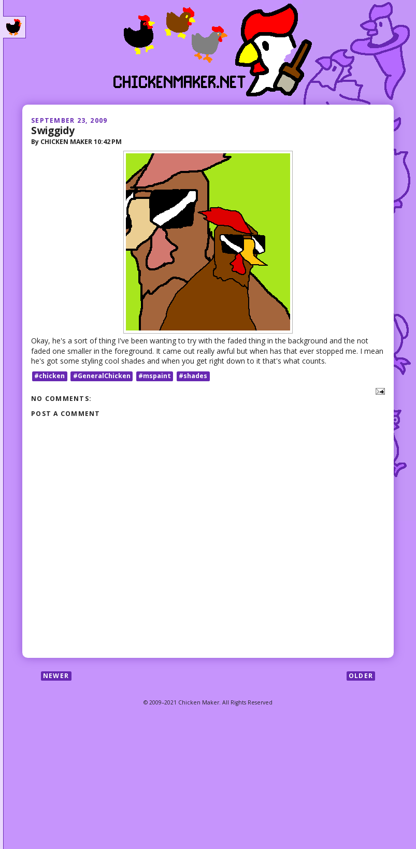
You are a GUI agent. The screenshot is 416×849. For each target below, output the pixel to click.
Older (361, 675)
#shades (193, 375)
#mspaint (154, 375)
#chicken (49, 375)
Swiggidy (53, 130)
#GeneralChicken (102, 375)
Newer (56, 675)
